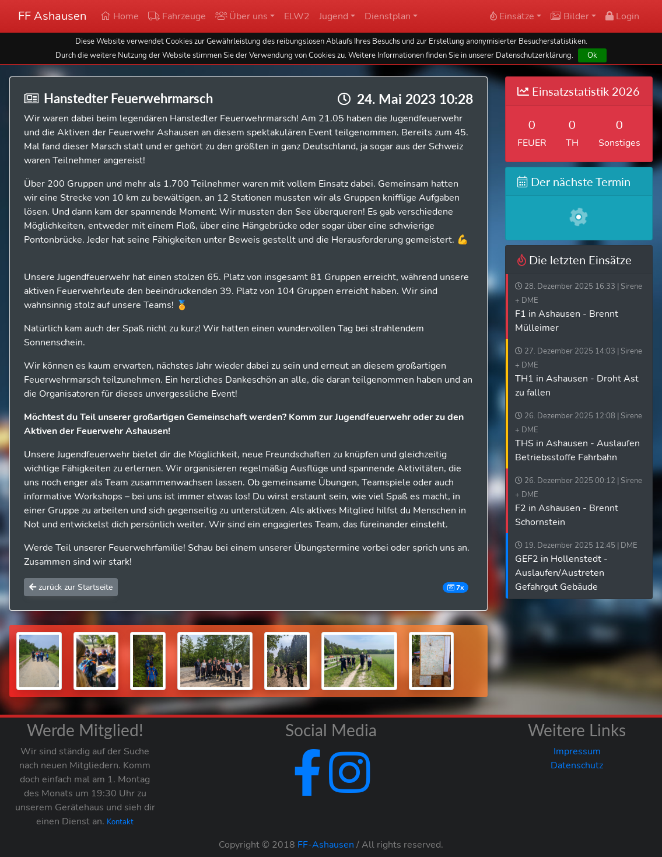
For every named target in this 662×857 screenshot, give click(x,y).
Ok (592, 55)
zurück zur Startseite (71, 587)
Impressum (577, 751)
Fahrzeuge (177, 16)
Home (119, 16)
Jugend (333, 16)
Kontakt (120, 822)
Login (622, 16)
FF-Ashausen (325, 844)
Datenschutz (577, 765)
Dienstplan (388, 16)
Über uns (241, 16)
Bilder (570, 16)
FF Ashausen (52, 16)
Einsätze (512, 16)
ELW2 (297, 16)
